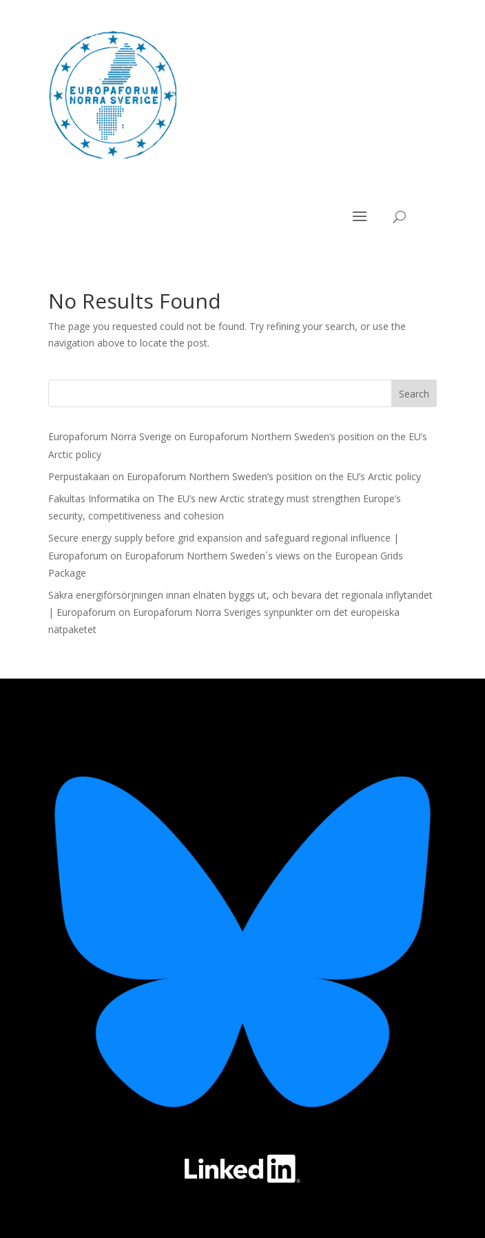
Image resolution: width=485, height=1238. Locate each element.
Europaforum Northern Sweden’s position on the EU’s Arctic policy (274, 476)
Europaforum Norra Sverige (110, 436)
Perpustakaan (79, 476)
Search (414, 393)
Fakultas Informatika (94, 498)
